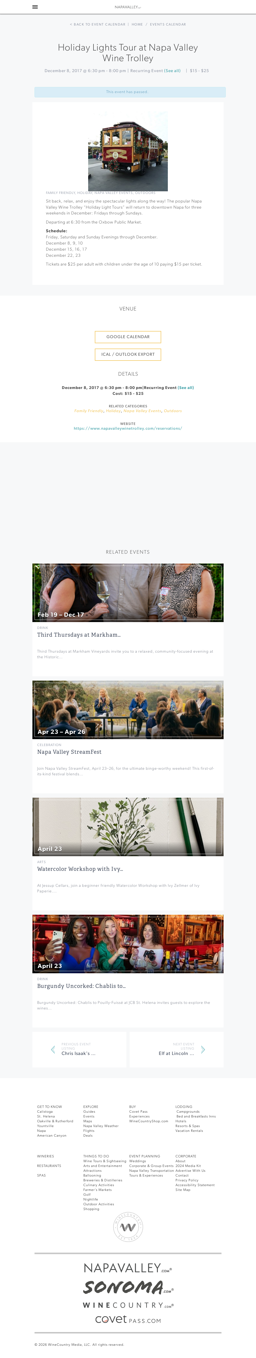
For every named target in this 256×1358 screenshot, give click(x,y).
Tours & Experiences (146, 1175)
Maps (87, 1121)
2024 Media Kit (188, 1166)
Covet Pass (138, 1111)
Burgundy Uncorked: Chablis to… (81, 986)
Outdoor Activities (98, 1204)
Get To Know (49, 1107)
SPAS (41, 1175)
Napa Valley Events (114, 193)
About (181, 1161)
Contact (182, 1175)
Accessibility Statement (195, 1185)
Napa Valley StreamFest (69, 752)
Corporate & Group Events (151, 1166)
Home (137, 24)
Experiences (139, 1116)
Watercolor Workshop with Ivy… (80, 869)
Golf (87, 1194)
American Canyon (52, 1135)
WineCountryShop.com (148, 1121)
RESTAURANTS (49, 1166)
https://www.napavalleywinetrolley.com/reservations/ (128, 429)
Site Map (183, 1190)
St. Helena (46, 1116)
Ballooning (92, 1175)
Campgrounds (188, 1111)
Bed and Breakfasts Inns (196, 1116)
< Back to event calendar (97, 24)
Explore (91, 1107)
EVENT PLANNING (144, 1156)
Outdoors (145, 193)
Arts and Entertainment (102, 1166)
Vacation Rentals (189, 1131)
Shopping (91, 1209)
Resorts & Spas (188, 1126)
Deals (88, 1135)
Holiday (84, 193)
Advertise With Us (191, 1171)
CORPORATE (186, 1156)
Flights (89, 1131)
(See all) (172, 71)
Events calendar (168, 24)
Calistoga (45, 1111)
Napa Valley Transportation (151, 1171)
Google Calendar (128, 337)
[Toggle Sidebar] (35, 7)
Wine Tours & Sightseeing (104, 1161)
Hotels (181, 1121)
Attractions (92, 1171)
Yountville (45, 1126)
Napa (41, 1131)
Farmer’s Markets (97, 1190)
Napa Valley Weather (101, 1126)
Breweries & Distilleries (102, 1180)
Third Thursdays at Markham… (79, 635)
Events (89, 1116)
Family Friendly (60, 193)
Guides (89, 1111)
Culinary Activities (98, 1185)
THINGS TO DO (96, 1156)
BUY (132, 1107)
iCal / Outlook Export (128, 355)
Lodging (184, 1107)
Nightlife (90, 1199)
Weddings (137, 1161)
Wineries (45, 1156)
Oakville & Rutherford (55, 1121)
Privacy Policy (187, 1180)
